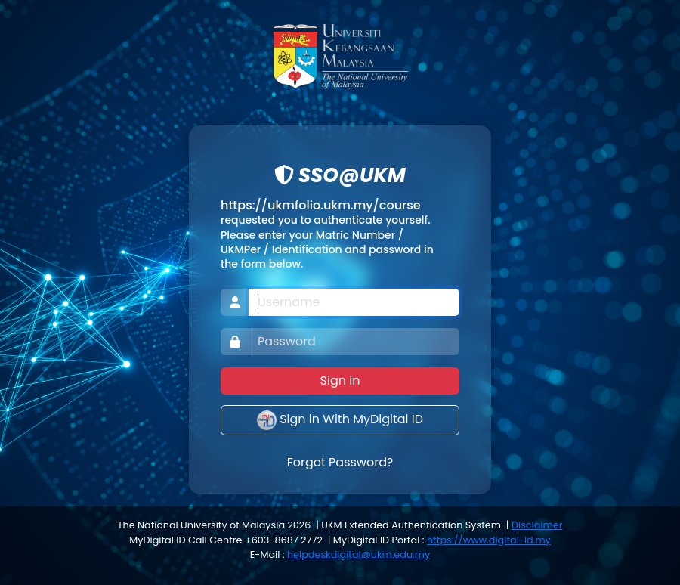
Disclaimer (537, 524)
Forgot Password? (340, 462)
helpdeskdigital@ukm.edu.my (358, 554)
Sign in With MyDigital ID (340, 420)
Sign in (340, 380)
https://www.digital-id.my (489, 540)
